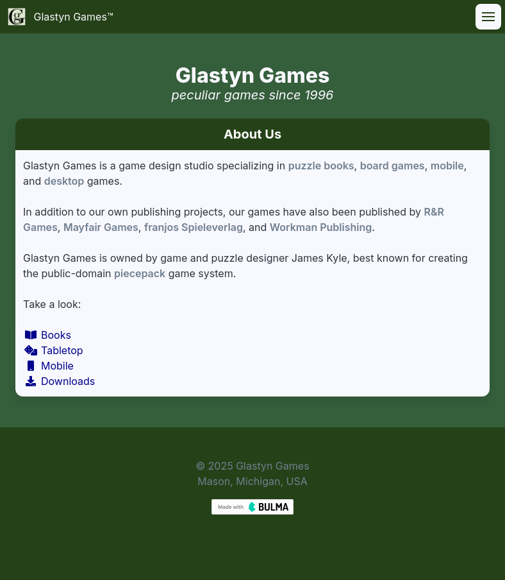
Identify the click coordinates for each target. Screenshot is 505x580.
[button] (488, 17)
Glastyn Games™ (60, 17)
